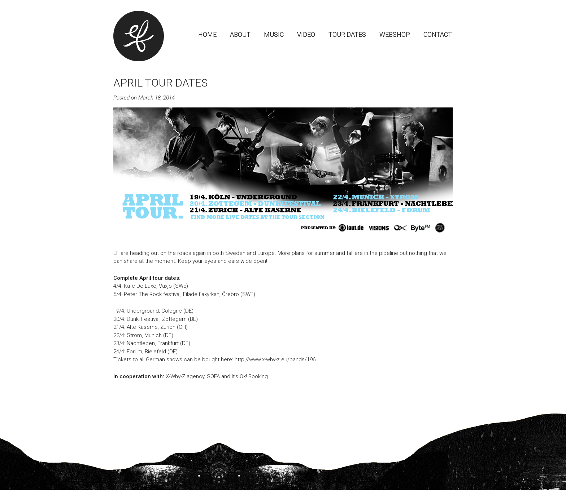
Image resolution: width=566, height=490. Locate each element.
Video (306, 34)
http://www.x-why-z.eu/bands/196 (275, 359)
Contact (437, 34)
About (240, 34)
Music (274, 34)
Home (207, 34)
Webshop (394, 34)
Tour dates (347, 34)
